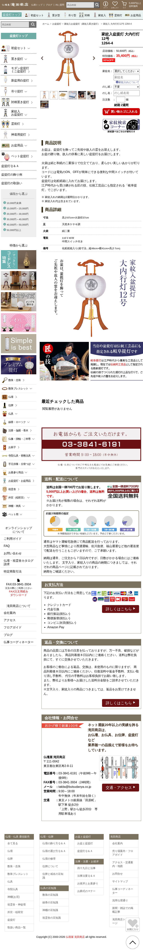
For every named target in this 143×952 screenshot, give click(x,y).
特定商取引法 (13, 571)
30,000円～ (17, 219)
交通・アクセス (120, 787)
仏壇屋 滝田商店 (75, 936)
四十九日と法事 (86, 868)
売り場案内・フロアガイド (122, 852)
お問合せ (117, 873)
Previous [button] (42, 58)
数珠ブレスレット (17, 873)
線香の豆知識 (50, 902)
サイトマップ (120, 881)
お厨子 (12, 447)
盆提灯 (11, 919)
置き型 (53, 15)
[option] (68, 58)
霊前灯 (115, 15)
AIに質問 (59, 5)
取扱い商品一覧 (16, 927)
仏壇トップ (36, 5)
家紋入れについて (127, 82)
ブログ (49, 5)
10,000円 (14, 203)
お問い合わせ (13, 553)
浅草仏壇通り (120, 900)
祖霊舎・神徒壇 (16, 904)
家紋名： (107, 71)
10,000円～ (17, 208)
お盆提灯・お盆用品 (19, 480)
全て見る (12, 843)
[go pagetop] (132, 942)
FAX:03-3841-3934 (18, 588)
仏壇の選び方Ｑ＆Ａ (54, 850)
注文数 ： (108, 99)
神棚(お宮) (13, 896)
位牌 (10, 405)
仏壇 (10, 396)
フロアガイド (13, 627)
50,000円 (14, 230)
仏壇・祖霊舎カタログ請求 (19, 562)
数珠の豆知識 (50, 894)
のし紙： (107, 86)
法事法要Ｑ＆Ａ (86, 875)
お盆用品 (133, 15)
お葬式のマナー (86, 891)
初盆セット (34, 15)
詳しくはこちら (120, 608)
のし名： (107, 93)
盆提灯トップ (12, 14)
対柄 (84, 15)
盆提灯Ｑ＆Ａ (85, 850)
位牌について (50, 866)
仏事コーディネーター (19, 642)
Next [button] (94, 58)
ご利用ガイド (13, 538)
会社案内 (10, 612)
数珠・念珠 (14, 380)
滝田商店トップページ (122, 921)
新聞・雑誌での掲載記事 (122, 910)
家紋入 (99, 15)
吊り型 (69, 15)
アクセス (10, 620)
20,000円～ (17, 214)
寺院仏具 (12, 889)
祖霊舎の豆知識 (51, 917)
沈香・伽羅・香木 (18, 430)
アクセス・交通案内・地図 (122, 864)
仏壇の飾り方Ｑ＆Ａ (54, 843)
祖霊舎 (12, 489)
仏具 (10, 881)
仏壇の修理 (48, 858)
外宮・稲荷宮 (15, 912)
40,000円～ (17, 224)
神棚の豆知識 (50, 910)
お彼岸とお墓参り (87, 883)
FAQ (7, 545)
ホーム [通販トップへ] (45, 24)
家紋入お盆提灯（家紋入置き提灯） (82, 24)
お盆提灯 (56, 24)
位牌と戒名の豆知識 (52, 875)
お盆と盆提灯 (85, 843)
